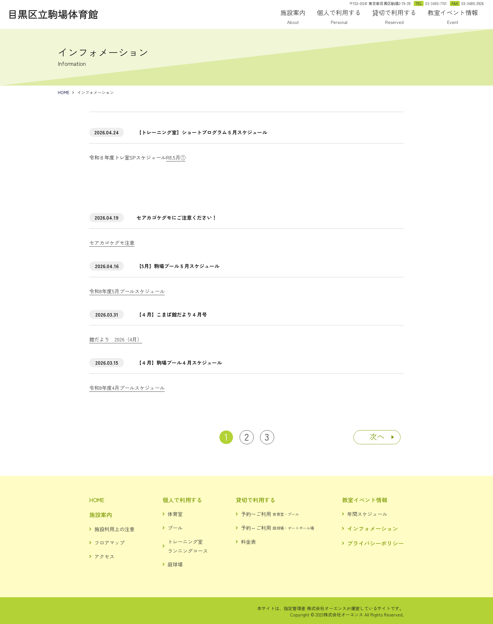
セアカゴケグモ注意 (112, 242)
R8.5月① (176, 157)
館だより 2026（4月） (115, 339)
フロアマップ (109, 542)
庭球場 (175, 564)
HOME (96, 500)
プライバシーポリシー (375, 543)
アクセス (104, 556)
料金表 (248, 541)
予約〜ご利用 (270, 514)
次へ (377, 436)
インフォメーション (372, 528)
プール (175, 527)
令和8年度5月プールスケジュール (127, 291)
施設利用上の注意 (114, 529)
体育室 (175, 514)
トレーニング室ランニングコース (188, 546)
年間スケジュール (367, 514)
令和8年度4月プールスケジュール (127, 387)
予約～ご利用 (277, 527)
